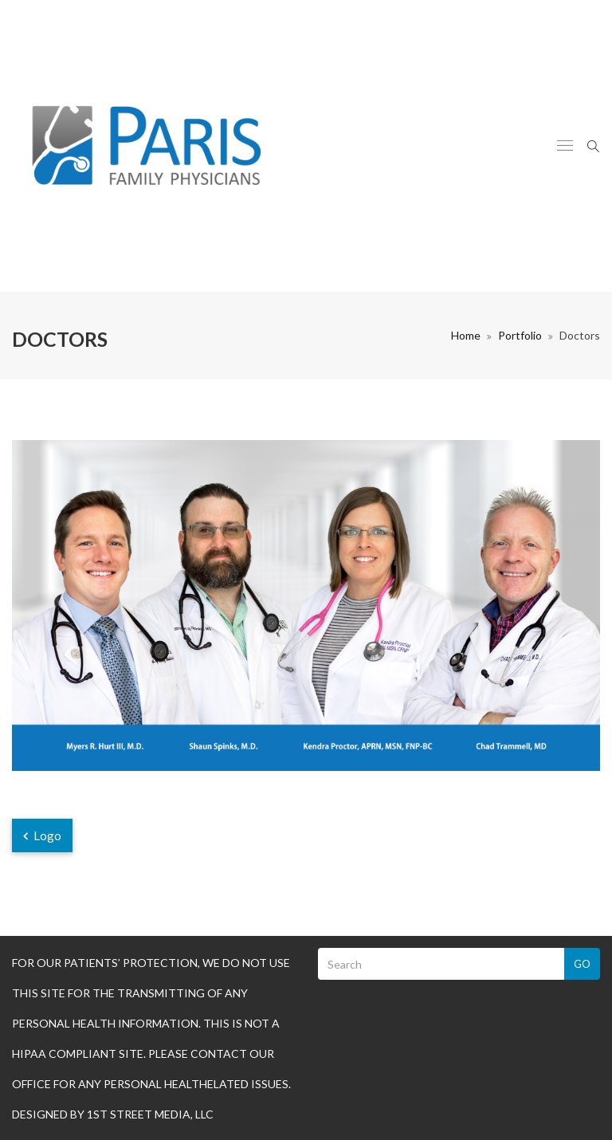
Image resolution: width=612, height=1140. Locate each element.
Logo (42, 835)
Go (582, 963)
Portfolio (520, 335)
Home (466, 335)
